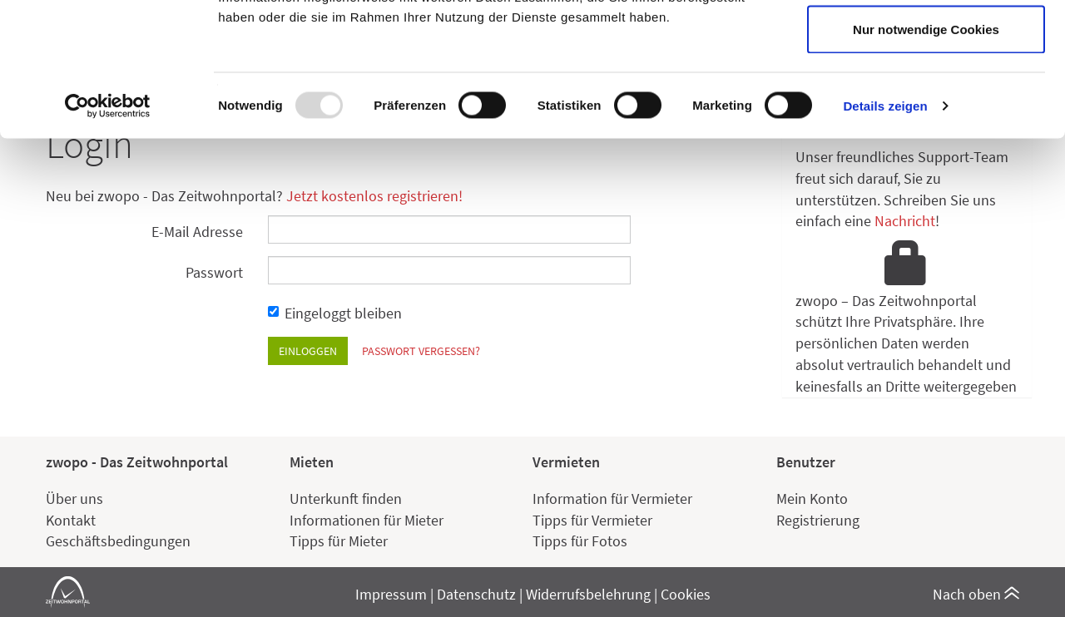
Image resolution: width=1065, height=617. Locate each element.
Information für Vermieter (612, 498)
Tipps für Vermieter (592, 520)
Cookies (686, 594)
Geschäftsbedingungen (118, 540)
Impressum (391, 594)
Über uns (74, 498)
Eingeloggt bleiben (335, 313)
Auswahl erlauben (926, 98)
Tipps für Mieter (339, 540)
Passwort (214, 272)
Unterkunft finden (346, 498)
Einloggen (308, 350)
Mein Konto (812, 498)
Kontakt (71, 520)
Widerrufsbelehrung (588, 594)
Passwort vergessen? (421, 350)
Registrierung (817, 520)
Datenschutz (476, 594)
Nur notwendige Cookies (926, 153)
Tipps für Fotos (579, 540)
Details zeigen (885, 229)
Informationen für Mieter (366, 520)
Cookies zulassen (926, 44)
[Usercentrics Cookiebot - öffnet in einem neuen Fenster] (108, 229)
